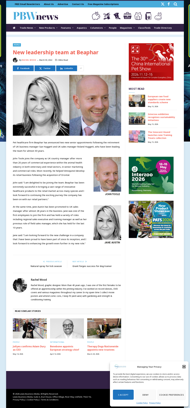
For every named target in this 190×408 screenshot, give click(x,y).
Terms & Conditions (50, 399)
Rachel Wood (29, 60)
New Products (47, 27)
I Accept (123, 394)
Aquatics (82, 27)
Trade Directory (163, 27)
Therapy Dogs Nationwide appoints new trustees (102, 348)
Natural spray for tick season (46, 266)
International (57, 342)
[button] (184, 366)
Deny (145, 394)
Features (66, 27)
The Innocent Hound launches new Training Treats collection (160, 135)
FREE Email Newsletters (27, 4)
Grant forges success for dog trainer (92, 266)
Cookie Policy (142, 403)
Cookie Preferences (171, 394)
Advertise (63, 4)
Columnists (96, 27)
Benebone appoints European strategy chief (64, 348)
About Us (49, 4)
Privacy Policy (155, 403)
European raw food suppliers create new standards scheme (159, 99)
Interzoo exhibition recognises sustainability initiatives (161, 117)
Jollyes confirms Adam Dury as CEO (29, 348)
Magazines (126, 27)
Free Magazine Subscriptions (103, 4)
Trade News (26, 27)
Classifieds (144, 27)
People (113, 27)
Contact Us (78, 4)
